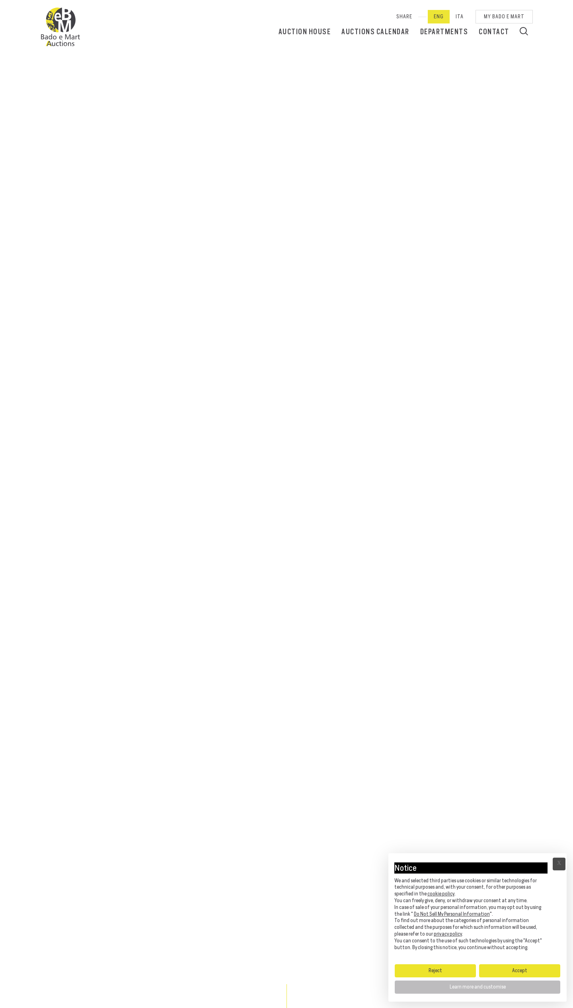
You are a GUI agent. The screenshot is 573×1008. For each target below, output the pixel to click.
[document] (477, 908)
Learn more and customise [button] (478, 987)
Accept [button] (519, 970)
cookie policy (440, 894)
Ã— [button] (559, 864)
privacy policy (448, 934)
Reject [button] (435, 970)
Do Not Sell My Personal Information (452, 914)
